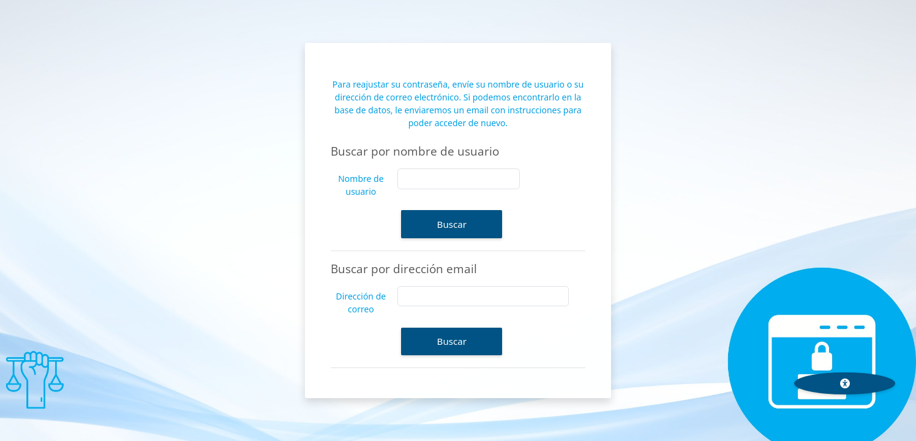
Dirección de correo (361, 302)
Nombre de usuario (360, 185)
